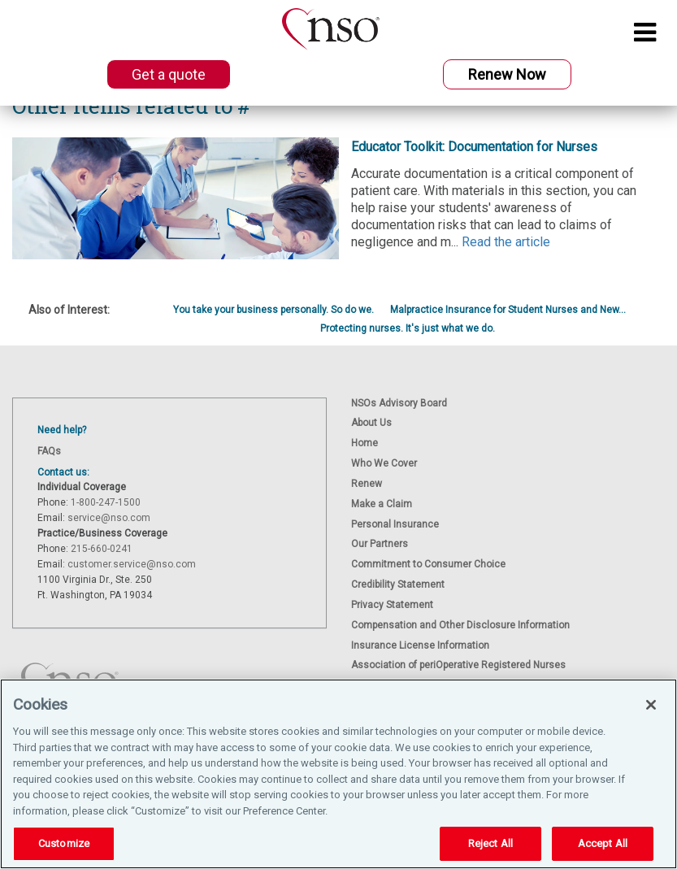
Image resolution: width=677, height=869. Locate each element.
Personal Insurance (395, 524)
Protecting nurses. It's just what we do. (407, 328)
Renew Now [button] (507, 74)
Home (364, 443)
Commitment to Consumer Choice (428, 564)
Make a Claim (381, 504)
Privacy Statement (392, 604)
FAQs (49, 451)
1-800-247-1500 (106, 502)
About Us (371, 422)
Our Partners (379, 544)
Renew (366, 483)
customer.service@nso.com (131, 564)
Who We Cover (384, 463)
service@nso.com (108, 518)
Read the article (506, 242)
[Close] (651, 705)
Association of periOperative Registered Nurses (458, 665)
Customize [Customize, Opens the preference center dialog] (63, 843)
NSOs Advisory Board (399, 403)
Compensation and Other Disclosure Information (460, 625)
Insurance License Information (420, 645)
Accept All (602, 843)
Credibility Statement (398, 584)
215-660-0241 (101, 548)
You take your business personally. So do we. (273, 309)
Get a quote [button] (169, 74)
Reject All (490, 843)
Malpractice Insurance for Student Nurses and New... (508, 309)
